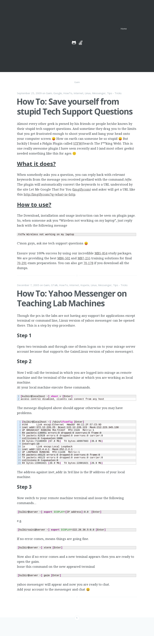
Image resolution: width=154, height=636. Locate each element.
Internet (78, 93)
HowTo (67, 93)
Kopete (84, 285)
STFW (77, 143)
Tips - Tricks (114, 93)
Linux (88, 93)
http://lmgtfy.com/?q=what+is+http (49, 194)
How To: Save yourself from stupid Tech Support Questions (75, 106)
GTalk (54, 285)
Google (57, 93)
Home (124, 28)
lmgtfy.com (81, 189)
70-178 (88, 263)
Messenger (99, 93)
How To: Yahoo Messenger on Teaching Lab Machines (72, 298)
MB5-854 (100, 253)
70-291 (22, 263)
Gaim (49, 93)
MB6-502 (63, 258)
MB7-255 (84, 258)
